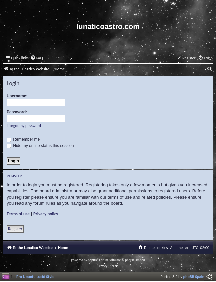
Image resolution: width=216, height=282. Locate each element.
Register (15, 229)
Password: (17, 112)
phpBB (92, 260)
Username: (17, 96)
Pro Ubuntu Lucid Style (35, 276)
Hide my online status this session (40, 145)
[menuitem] (36, 58)
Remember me (23, 139)
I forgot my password (24, 125)
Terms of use (18, 214)
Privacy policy (45, 214)
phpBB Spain (193, 276)
